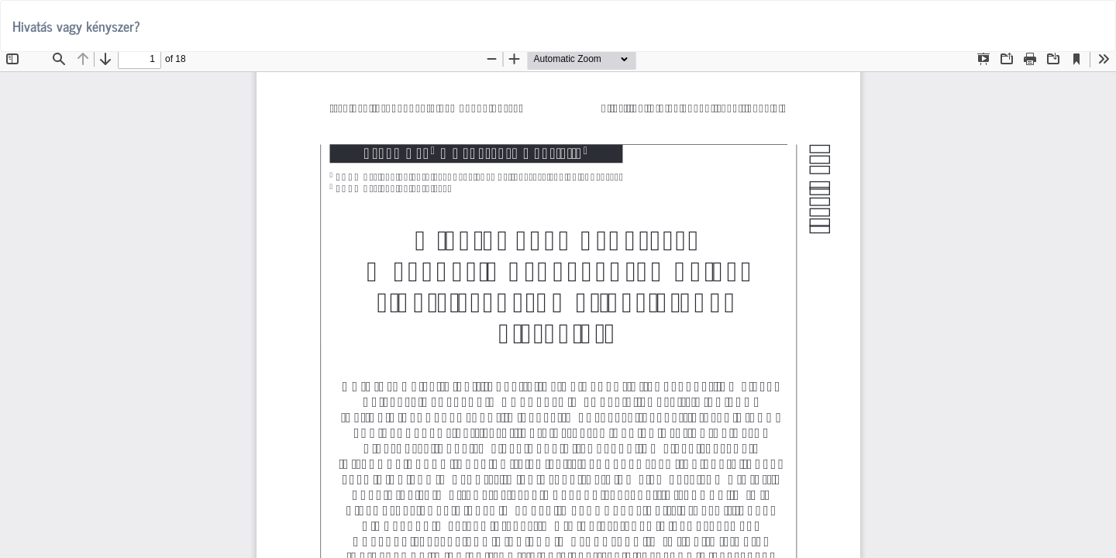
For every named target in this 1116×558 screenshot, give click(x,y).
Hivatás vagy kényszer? (76, 25)
